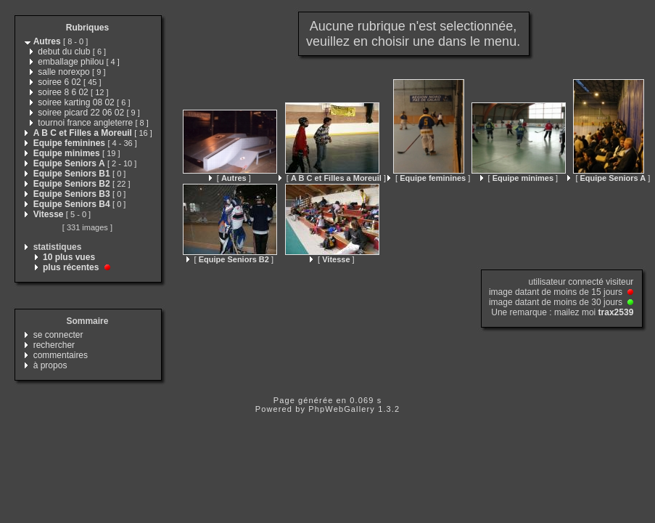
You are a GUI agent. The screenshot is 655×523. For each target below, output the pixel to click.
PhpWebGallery (341, 409)
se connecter (58, 335)
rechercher (54, 345)
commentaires (60, 355)
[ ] (230, 178)
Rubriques (87, 28)
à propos (50, 365)
